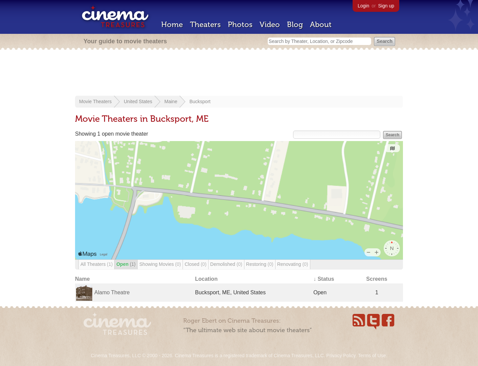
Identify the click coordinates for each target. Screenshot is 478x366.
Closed (196, 264)
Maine (170, 101)
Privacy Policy (340, 355)
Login (363, 5)
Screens (376, 279)
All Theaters (96, 264)
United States (138, 101)
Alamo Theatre (112, 292)
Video (270, 24)
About (321, 24)
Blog (295, 24)
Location (206, 279)
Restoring (259, 264)
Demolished (226, 264)
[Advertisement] (239, 73)
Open (126, 264)
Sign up (386, 5)
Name (82, 279)
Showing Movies (160, 264)
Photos (240, 24)
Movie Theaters (95, 101)
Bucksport (199, 101)
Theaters (205, 24)
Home (172, 24)
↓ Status (323, 279)
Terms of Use (372, 355)
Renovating (292, 264)
